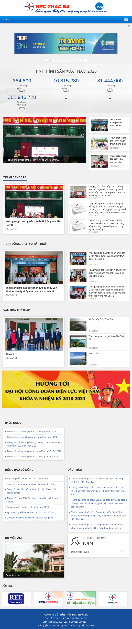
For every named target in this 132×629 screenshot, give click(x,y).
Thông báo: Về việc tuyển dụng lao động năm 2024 (32, 437)
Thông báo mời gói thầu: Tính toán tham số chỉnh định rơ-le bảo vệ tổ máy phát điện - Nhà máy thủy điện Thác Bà (98, 491)
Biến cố (9, 354)
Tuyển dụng (12, 423)
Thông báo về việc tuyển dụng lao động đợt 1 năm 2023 (34, 456)
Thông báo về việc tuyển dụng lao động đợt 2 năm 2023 (34, 451)
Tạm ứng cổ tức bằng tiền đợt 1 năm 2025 (27, 478)
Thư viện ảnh (13, 538)
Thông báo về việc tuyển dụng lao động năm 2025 (31, 431)
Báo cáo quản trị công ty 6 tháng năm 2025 (28, 507)
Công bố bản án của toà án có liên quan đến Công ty (32, 484)
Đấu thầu (75, 470)
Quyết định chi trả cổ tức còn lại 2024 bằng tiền (30, 517)
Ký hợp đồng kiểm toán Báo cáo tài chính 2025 (30, 512)
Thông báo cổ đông (18, 470)
